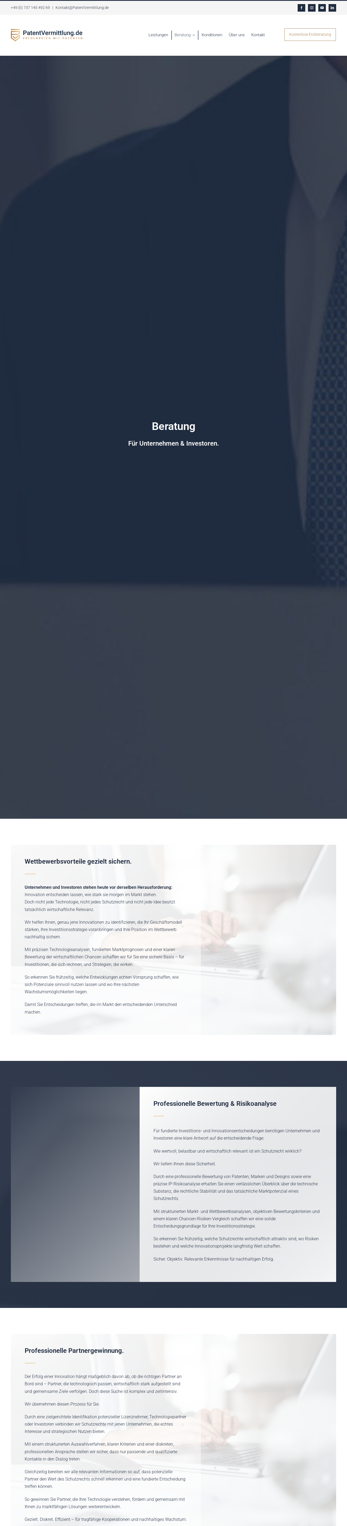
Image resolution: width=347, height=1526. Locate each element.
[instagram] (312, 8)
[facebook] (301, 8)
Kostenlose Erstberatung (310, 34)
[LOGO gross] (46, 31)
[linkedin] (332, 8)
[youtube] (322, 8)
